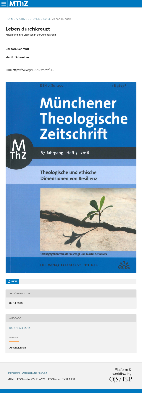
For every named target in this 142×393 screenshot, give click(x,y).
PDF (14, 281)
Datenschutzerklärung (34, 372)
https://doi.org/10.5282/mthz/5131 (33, 70)
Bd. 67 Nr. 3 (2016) (39, 18)
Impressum (13, 372)
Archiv (20, 18)
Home (10, 18)
